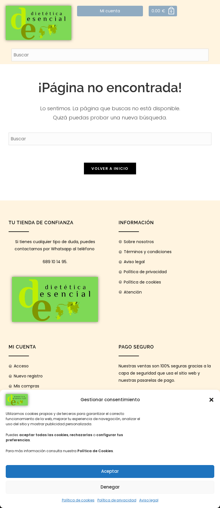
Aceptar (110, 471)
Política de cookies (78, 500)
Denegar (110, 487)
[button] (211, 400)
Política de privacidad (116, 500)
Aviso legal (148, 500)
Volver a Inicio (110, 168)
